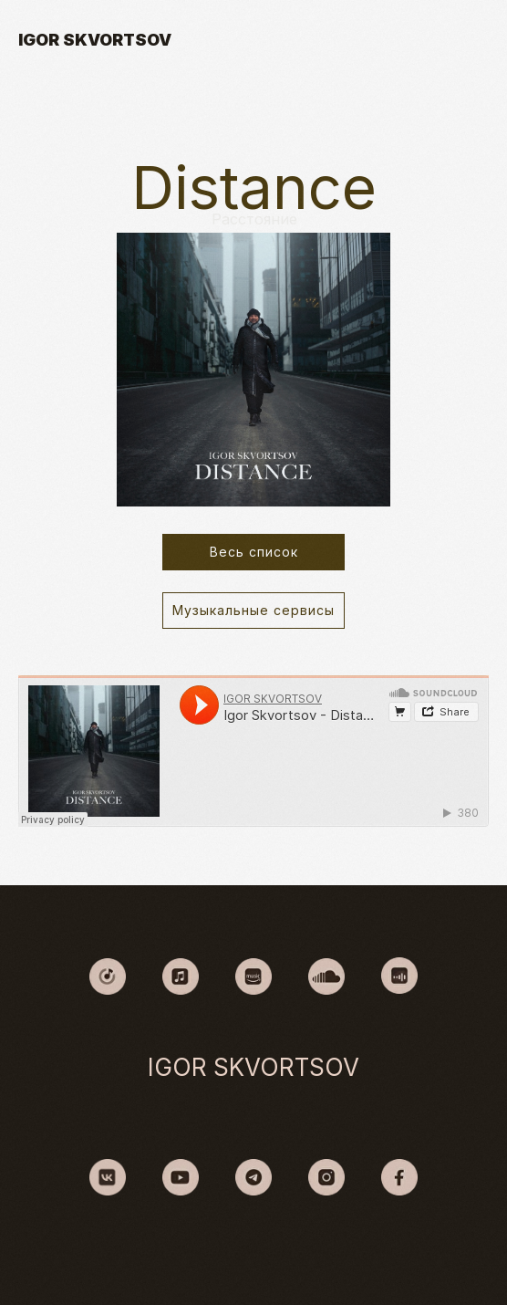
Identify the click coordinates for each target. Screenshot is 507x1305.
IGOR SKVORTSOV (94, 39)
